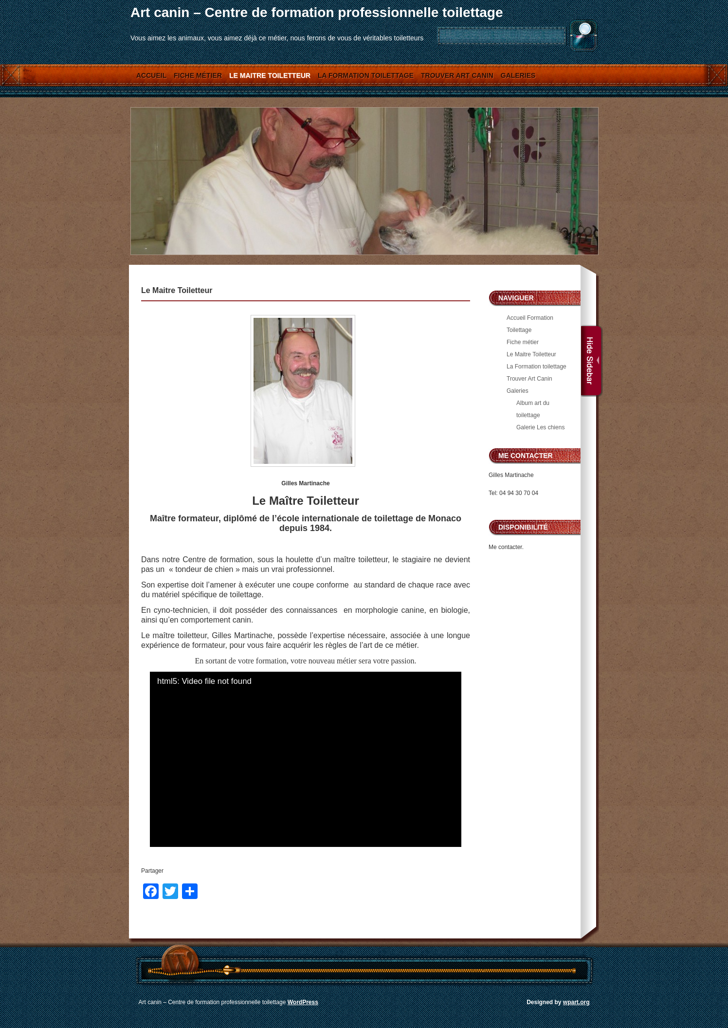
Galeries (518, 75)
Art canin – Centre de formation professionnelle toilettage (316, 12)
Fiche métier (198, 75)
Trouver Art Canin (457, 75)
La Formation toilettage (366, 75)
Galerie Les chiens (540, 427)
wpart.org (576, 1002)
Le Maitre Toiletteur (269, 75)
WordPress (303, 1002)
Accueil (151, 75)
